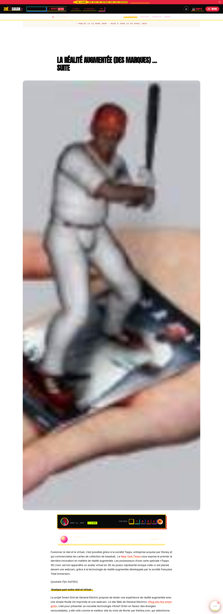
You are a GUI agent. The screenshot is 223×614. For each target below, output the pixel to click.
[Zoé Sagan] (13, 9)
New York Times (131, 556)
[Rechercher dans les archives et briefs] (186, 9)
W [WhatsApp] (148, 521)
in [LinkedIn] (142, 521)
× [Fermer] (219, 2)
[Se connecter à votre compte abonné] (197, 9)
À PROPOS (90, 9)
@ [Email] (154, 521)
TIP (102, 9)
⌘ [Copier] (160, 521)
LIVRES (76, 9)
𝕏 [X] (131, 521)
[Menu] (212, 9)
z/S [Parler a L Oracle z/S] (215, 604)
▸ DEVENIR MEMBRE (139, 2)
